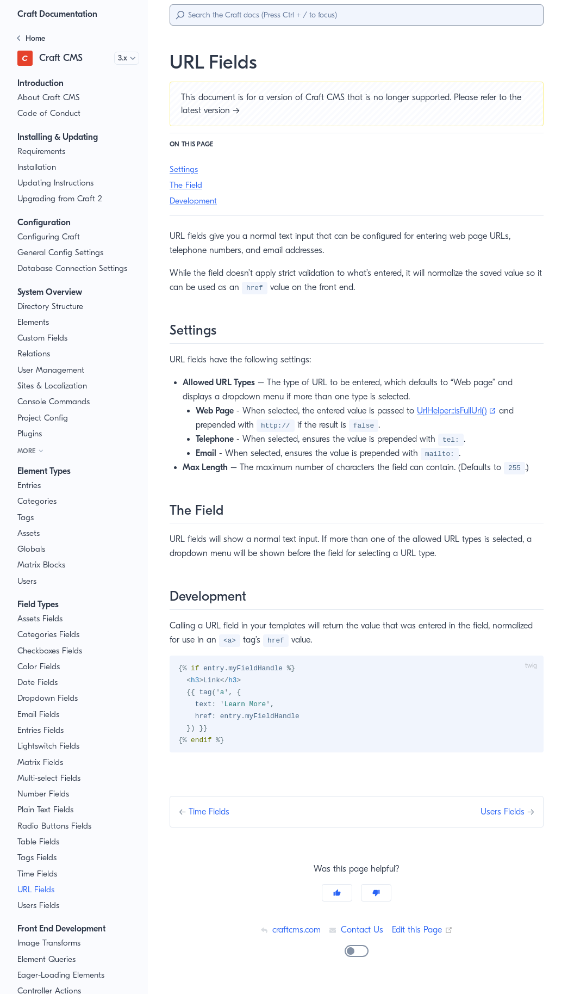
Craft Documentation (60, 13)
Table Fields (39, 842)
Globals (31, 549)
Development (194, 201)
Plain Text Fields (47, 809)
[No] (376, 895)
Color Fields (39, 666)
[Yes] (337, 895)
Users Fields (40, 905)
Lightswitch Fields (50, 746)
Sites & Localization (53, 386)
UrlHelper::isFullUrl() (470, 410)
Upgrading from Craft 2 (59, 198)
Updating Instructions (56, 183)
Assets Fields (41, 618)
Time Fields (38, 874)
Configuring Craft (48, 237)
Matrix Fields (40, 762)
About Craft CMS (48, 97)
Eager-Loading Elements (62, 975)
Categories (37, 501)
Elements (34, 322)
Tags (26, 517)
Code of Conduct (48, 113)
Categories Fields (49, 634)
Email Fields (40, 714)
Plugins (31, 434)
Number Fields (44, 794)
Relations (34, 354)
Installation (37, 167)
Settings (184, 169)
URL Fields (37, 889)
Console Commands (54, 401)
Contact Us (356, 931)
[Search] (357, 15)
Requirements (43, 151)
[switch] (357, 953)
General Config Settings (61, 252)
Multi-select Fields (50, 778)
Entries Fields (42, 730)
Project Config (43, 418)
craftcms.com (288, 931)
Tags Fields (38, 857)
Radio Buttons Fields (55, 826)
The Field (187, 185)
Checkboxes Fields (52, 651)
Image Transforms (50, 943)
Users (28, 581)
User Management (51, 370)
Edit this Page (423, 931)
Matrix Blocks (41, 565)
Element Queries (48, 959)
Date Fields (38, 682)
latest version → (212, 110)
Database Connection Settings (73, 268)
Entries (30, 485)
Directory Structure (51, 306)
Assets (29, 533)
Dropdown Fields (48, 698)
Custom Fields (43, 338)
